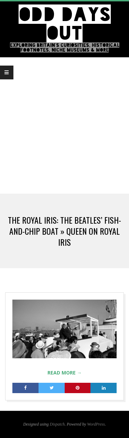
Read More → (64, 372)
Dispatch (57, 424)
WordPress (96, 424)
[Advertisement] (64, 125)
